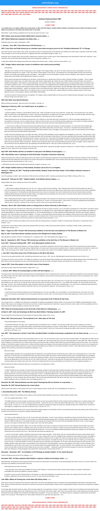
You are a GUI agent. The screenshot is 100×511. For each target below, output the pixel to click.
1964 (87, 12)
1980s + (28, 14)
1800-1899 (4, 10)
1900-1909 (11, 10)
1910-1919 (18, 10)
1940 (79, 10)
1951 (39, 12)
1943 (90, 10)
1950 (35, 12)
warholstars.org (50, 2)
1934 (57, 10)
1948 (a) (22, 12)
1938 (72, 10)
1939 (76, 10)
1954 (50, 12)
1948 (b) (27, 12)
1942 (87, 10)
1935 (61, 10)
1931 (46, 10)
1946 (13, 12)
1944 (94, 10)
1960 (72, 12)
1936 (65, 10)
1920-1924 (24, 10)
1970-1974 (15, 14)
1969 (10, 14)
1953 (46, 12)
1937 (68, 10)
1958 (65, 12)
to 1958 (53, 25)
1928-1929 (38, 10)
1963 (83, 12)
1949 (32, 12)
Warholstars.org (63, 7)
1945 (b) (9, 12)
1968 (6, 14)
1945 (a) (3, 12)
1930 (43, 10)
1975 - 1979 (22, 14)
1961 (76, 12)
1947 (17, 12)
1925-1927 (31, 10)
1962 (79, 12)
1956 (57, 12)
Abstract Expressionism (39, 7)
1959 (68, 12)
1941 (83, 10)
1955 (54, 12)
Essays (55, 7)
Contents (49, 7)
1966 (94, 12)
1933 (54, 10)
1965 (90, 12)
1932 (50, 10)
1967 (2, 14)
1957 (61, 12)
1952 (43, 12)
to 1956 (47, 25)
